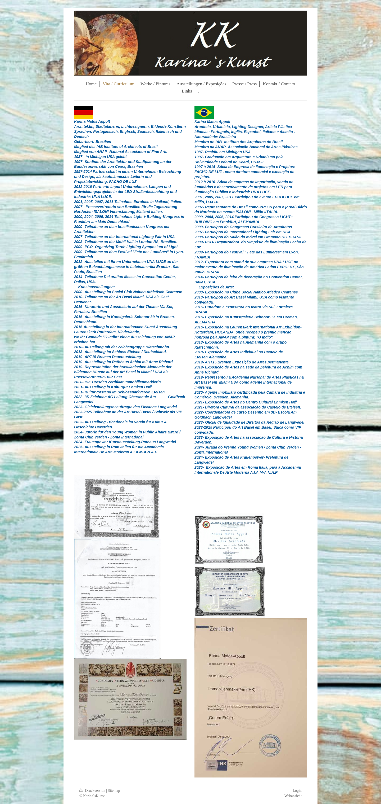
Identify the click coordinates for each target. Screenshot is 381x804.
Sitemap (114, 791)
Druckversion (92, 791)
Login (297, 791)
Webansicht (293, 796)
